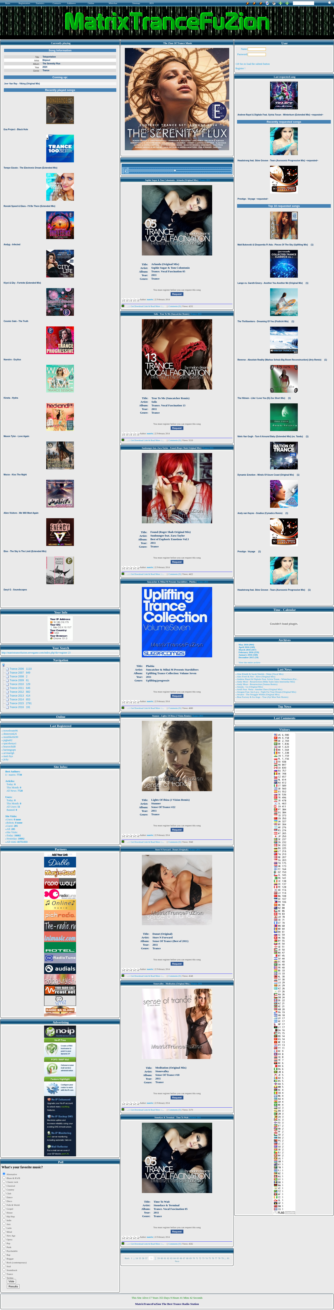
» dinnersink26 (9, 733)
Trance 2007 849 (20, 672)
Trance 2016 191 (20, 707)
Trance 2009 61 (19, 680)
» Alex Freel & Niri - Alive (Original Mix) (255, 676)
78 (219, 1258)
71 (197, 1258)
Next (177, 1261)
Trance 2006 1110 (21, 668)
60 (162, 1258)
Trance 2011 (204, 180)
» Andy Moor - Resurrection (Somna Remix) (256, 684)
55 (140, 1258)
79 (222, 1258)
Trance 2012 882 (20, 691)
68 (187, 1258)
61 (165, 1258)
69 (190, 1258)
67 (184, 1258)
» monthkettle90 (9, 737)
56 (143, 1258)
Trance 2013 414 (20, 695)
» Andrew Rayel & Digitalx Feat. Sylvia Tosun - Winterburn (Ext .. (266, 679)
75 (210, 1258)
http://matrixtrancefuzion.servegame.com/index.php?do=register (34, 652)
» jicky (5, 759)
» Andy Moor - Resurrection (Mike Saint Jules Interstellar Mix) (265, 681)
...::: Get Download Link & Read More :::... (144, 306)
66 (181, 1258)
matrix (12, 774)
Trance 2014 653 (20, 699)
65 (178, 1258)
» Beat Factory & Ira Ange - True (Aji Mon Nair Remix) (261, 697)
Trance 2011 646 (20, 688)
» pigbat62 (6, 740)
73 (203, 1258)
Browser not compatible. (60, 326)
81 (228, 1258)
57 (146, 1258)
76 (213, 1258)
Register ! (240, 68)
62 (168, 1258)
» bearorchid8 (8, 746)
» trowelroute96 (9, 730)
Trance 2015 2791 (21, 703)
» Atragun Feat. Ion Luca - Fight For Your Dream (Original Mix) (265, 692)
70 (194, 1258)
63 (171, 1258)
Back (127, 1258)
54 (136, 1258)
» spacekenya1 (8, 743)
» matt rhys (7, 756)
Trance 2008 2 (18, 676)
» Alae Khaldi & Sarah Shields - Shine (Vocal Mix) (259, 674)
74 (206, 1258)
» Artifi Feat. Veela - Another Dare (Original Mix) (258, 689)
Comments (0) (174, 306)
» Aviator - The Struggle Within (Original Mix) (257, 694)
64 (174, 1258)
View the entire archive (249, 662)
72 (200, 1258)
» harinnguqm (8, 749)
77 (216, 1258)
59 (158, 1258)
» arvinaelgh (7, 753)
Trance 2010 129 (20, 684)
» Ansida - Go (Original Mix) (249, 686)
